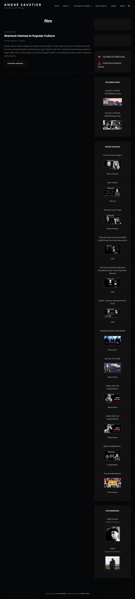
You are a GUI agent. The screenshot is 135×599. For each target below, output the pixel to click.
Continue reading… (17, 64)
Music (65, 6)
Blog (57, 6)
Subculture (100, 6)
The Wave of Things (82, 6)
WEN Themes (85, 593)
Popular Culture (10, 32)
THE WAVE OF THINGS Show (114, 56)
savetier (22, 41)
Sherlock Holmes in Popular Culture (29, 36)
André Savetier (23, 5)
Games (113, 6)
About (122, 6)
